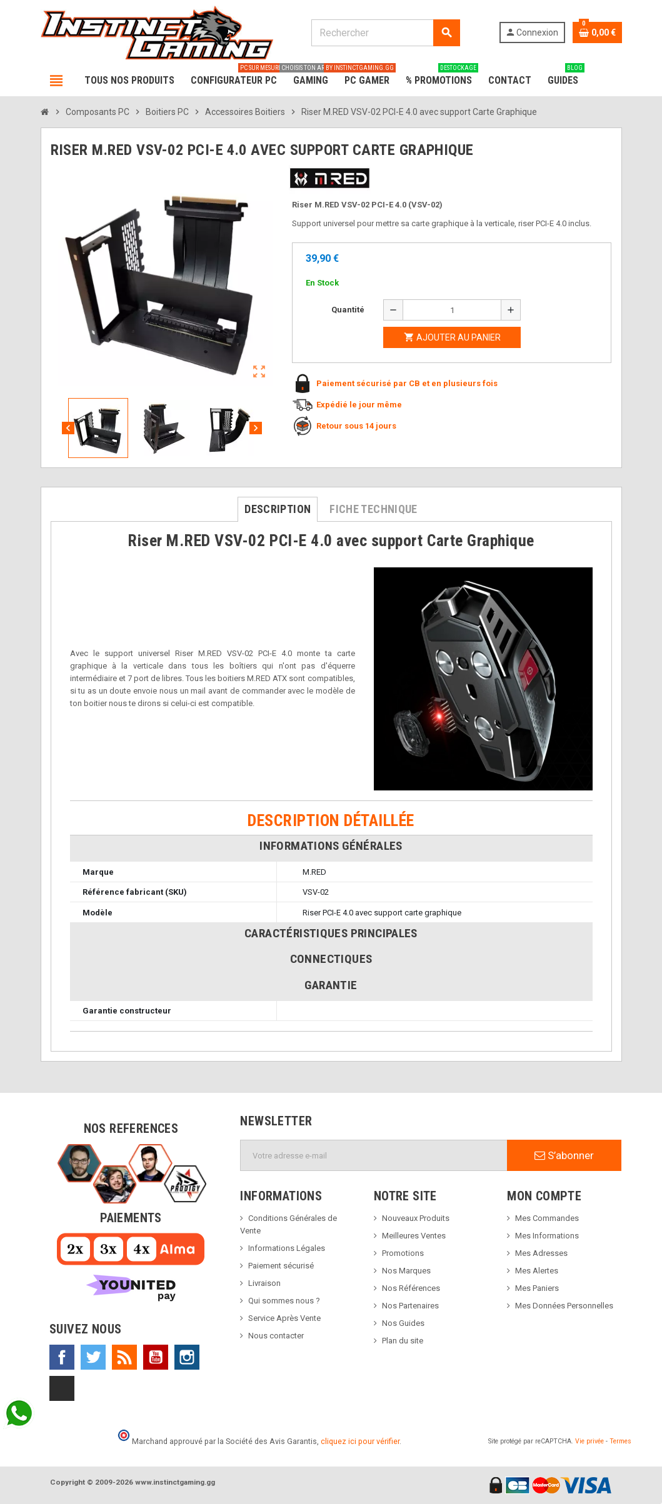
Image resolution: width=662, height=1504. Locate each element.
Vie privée (589, 1441)
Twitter (93, 1357)
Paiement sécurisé (281, 1265)
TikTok (61, 1388)
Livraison (264, 1283)
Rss (124, 1357)
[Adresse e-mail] (374, 1155)
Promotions (403, 1253)
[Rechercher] (385, 32)
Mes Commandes (547, 1218)
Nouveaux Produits (415, 1218)
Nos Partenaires (410, 1305)
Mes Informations (547, 1235)
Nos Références (411, 1288)
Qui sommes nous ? (284, 1300)
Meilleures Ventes (414, 1235)
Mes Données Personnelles (564, 1305)
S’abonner (564, 1155)
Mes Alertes (536, 1270)
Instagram (186, 1357)
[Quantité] (452, 310)
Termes (620, 1441)
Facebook (61, 1357)
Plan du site (402, 1340)
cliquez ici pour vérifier (360, 1441)
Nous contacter (276, 1335)
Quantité (347, 309)
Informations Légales (286, 1248)
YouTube (155, 1357)
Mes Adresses (541, 1253)
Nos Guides (403, 1323)
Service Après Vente (284, 1318)
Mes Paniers (537, 1288)
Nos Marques (406, 1270)
